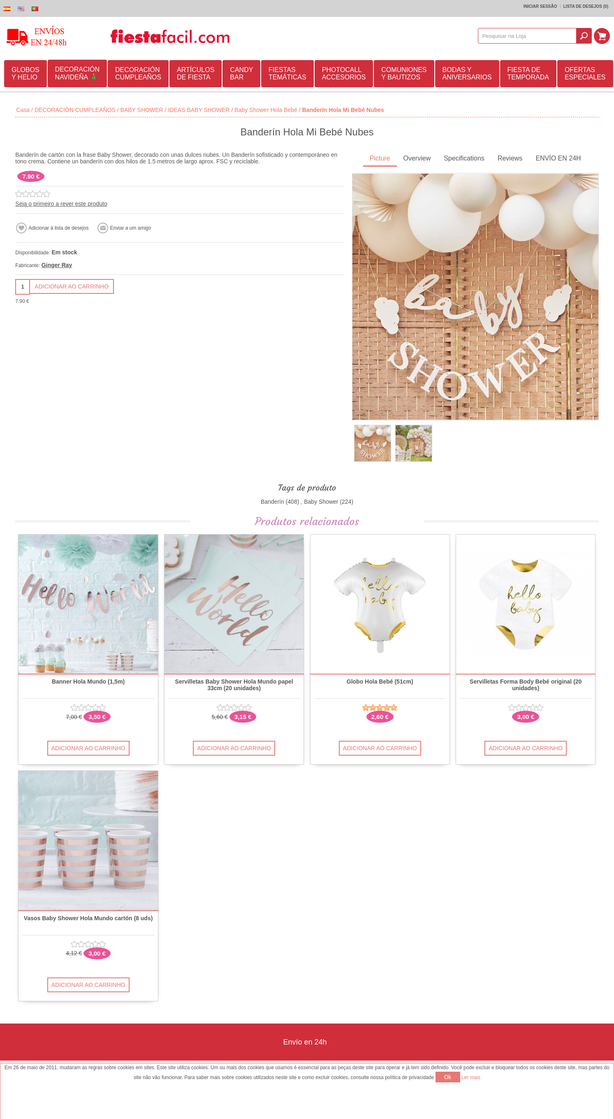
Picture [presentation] (380, 158)
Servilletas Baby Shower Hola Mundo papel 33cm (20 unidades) (234, 685)
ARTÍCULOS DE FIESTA (195, 73)
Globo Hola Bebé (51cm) (380, 682)
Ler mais (470, 1077)
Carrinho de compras (602, 36)
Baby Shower (321, 501)
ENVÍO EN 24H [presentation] (558, 158)
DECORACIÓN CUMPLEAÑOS (138, 73)
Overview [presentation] (417, 158)
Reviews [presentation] (510, 158)
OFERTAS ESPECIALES (585, 73)
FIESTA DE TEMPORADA (528, 73)
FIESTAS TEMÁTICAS (287, 73)
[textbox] (527, 36)
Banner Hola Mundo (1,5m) (88, 682)
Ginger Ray (57, 265)
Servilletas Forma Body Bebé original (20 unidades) (526, 685)
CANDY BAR (241, 73)
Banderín (272, 501)
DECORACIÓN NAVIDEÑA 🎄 (77, 73)
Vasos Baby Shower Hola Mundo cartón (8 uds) (88, 918)
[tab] (380, 159)
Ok (448, 1077)
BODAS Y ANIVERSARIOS (467, 73)
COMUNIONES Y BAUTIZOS (403, 73)
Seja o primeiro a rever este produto (61, 203)
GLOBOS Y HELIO (25, 73)
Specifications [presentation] (464, 158)
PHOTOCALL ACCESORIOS (344, 73)
